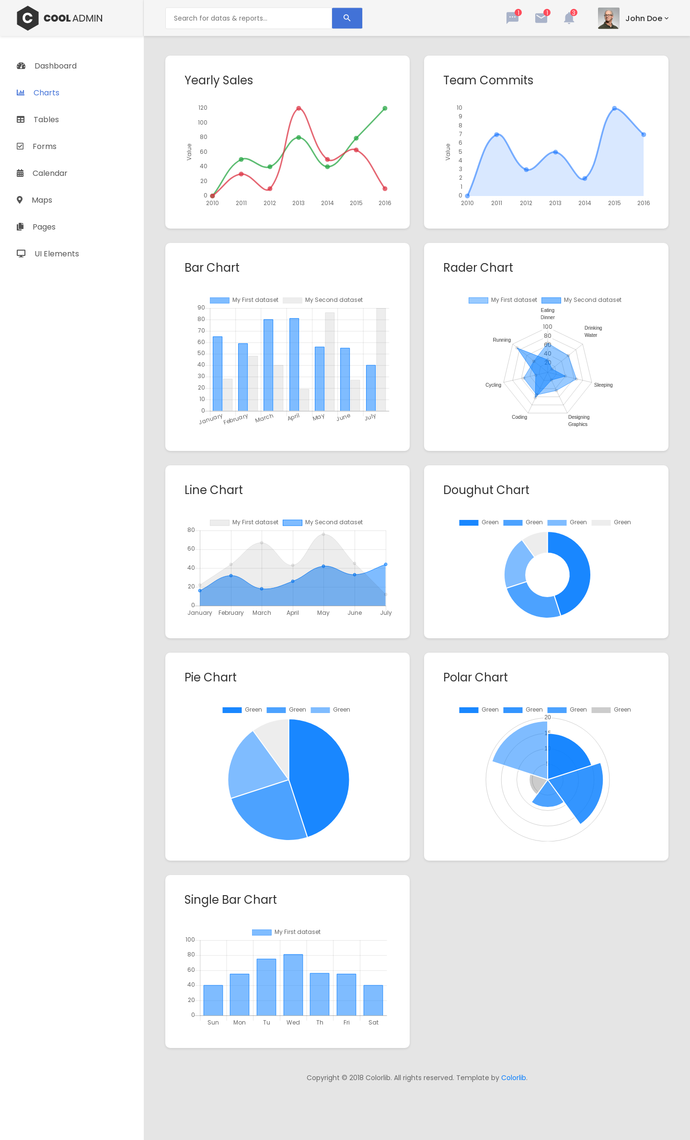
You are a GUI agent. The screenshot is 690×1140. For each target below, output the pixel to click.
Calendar (42, 173)
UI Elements (48, 253)
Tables (38, 119)
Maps (34, 200)
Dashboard (47, 65)
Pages (36, 226)
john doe (643, 17)
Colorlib (513, 1077)
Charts (38, 92)
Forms (37, 146)
